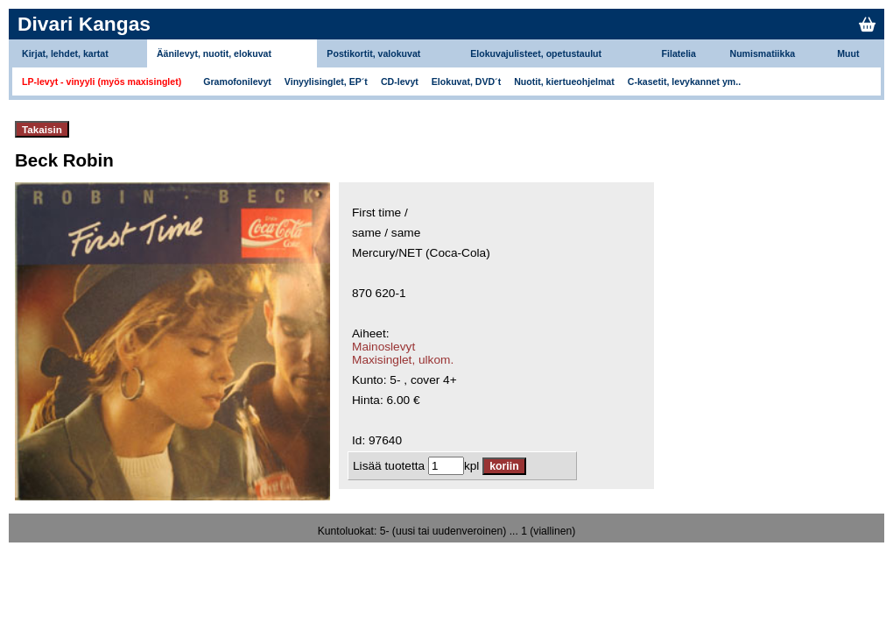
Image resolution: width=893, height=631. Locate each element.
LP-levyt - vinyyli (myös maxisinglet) (101, 81)
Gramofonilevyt (237, 81)
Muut (848, 53)
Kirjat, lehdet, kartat (65, 53)
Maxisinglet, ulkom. (403, 359)
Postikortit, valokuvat (373, 53)
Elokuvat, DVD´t (466, 81)
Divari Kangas (84, 23)
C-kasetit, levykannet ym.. (684, 81)
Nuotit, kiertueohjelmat (564, 81)
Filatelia (679, 53)
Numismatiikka (763, 53)
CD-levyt (399, 81)
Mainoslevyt (383, 346)
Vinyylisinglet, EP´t (326, 81)
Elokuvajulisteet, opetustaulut (535, 53)
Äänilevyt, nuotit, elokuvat (214, 53)
